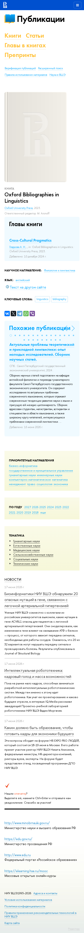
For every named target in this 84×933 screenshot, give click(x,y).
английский (23, 280)
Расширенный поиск (50, 68)
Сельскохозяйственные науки (33, 554)
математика (60, 479)
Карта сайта (11, 923)
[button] (11, 335)
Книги (12, 35)
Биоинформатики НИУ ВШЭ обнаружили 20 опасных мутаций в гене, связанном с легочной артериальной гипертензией (41, 599)
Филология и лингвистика (59, 270)
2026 (35, 507)
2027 (27, 507)
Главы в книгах (25, 45)
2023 (58, 507)
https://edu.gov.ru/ (18, 839)
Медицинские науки (26, 550)
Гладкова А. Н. (17, 247)
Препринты (20, 55)
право (31, 484)
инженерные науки (49, 475)
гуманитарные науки (22, 475)
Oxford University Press (18, 208)
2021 (12, 512)
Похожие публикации (40, 328)
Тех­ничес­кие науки (25, 564)
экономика (61, 484)
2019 (27, 512)
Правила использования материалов (26, 75)
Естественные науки (26, 545)
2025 (42, 507)
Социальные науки (25, 559)
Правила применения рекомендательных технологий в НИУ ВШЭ (40, 914)
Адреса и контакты (45, 893)
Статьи (35, 35)
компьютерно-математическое (30, 479)
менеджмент (17, 484)
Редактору (74, 928)
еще (43, 512)
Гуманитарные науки (26, 541)
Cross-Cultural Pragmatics (30, 240)
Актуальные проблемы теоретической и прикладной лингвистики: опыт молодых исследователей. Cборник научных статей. (41, 352)
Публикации (41, 19)
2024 (50, 507)
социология (44, 484)
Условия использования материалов (28, 900)
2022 (65, 507)
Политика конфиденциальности (24, 906)
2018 (35, 512)
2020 (20, 512)
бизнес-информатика (23, 466)
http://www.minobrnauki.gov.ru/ (27, 823)
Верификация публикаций (20, 68)
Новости (12, 579)
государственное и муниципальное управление (41, 470)
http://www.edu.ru (17, 855)
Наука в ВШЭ (57, 75)
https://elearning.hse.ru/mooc (26, 871)
